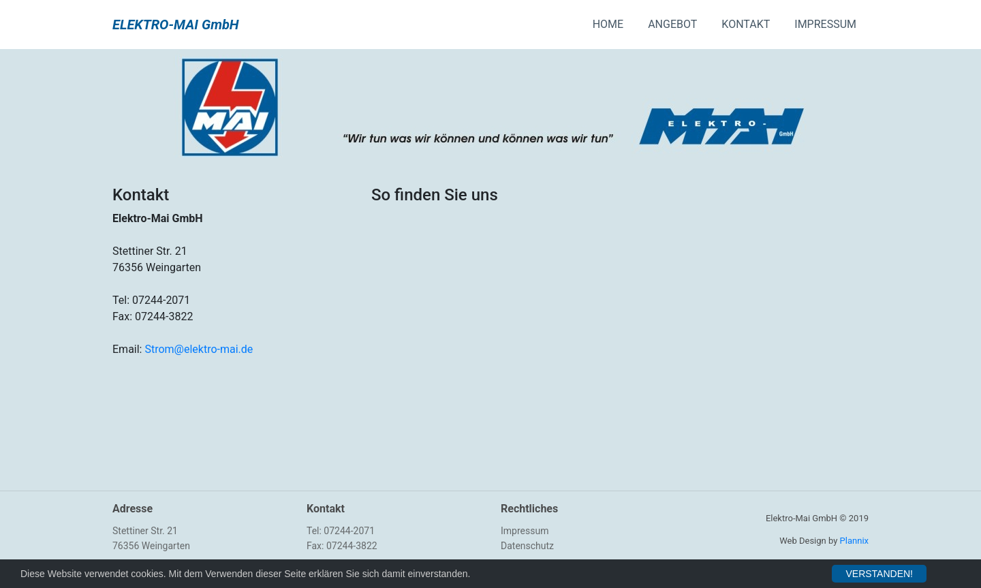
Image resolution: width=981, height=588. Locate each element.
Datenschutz (527, 545)
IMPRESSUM (825, 24)
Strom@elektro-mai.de (198, 349)
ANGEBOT (672, 24)
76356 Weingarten (151, 545)
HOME (608, 24)
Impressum (524, 530)
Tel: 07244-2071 (341, 530)
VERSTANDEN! (879, 573)
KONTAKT (745, 24)
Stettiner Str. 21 (145, 530)
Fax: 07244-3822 (342, 545)
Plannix (854, 541)
